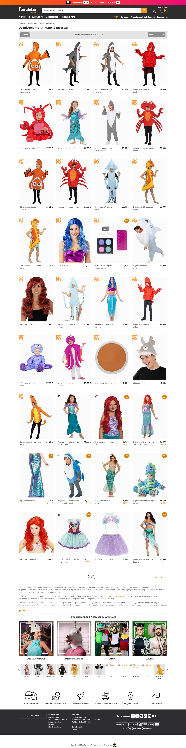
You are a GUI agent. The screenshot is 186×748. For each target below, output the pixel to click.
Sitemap (75, 729)
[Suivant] (98, 577)
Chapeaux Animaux (36, 658)
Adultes (150, 658)
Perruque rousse (26, 324)
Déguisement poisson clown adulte (28, 90)
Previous (19, 669)
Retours (51, 724)
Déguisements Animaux (47, 23)
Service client (32, 715)
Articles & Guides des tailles (57, 719)
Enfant (112, 658)
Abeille (123, 676)
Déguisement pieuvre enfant (66, 384)
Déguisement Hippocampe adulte (30, 267)
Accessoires (52, 17)
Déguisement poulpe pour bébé (30, 384)
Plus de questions (54, 727)
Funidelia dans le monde (80, 717)
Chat (62, 676)
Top (116, 17)
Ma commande (53, 717)
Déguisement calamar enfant (104, 208)
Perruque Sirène (64, 266)
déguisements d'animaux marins (117, 596)
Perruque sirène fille (28, 559)
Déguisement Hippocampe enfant (143, 208)
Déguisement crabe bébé (30, 148)
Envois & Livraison (54, 722)
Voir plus (25, 611)
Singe (147, 676)
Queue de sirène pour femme (104, 325)
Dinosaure (50, 676)
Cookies (75, 724)
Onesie (38, 676)
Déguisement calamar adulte (66, 325)
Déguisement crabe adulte (68, 207)
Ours (99, 676)
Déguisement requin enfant (103, 90)
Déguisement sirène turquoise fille (103, 502)
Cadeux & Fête (68, 17)
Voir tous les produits (159, 577)
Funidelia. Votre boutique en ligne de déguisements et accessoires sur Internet (27, 10)
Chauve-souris (135, 676)
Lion (75, 676)
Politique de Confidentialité (81, 722)
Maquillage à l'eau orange (105, 383)
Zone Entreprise (77, 727)
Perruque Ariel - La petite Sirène (105, 443)
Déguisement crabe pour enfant (143, 149)
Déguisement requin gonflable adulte (141, 267)
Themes (22, 17)
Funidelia (22, 23)
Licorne (26, 676)
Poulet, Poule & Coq (160, 677)
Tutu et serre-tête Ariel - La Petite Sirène (68, 560)
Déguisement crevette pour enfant (31, 443)
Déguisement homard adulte (142, 90)
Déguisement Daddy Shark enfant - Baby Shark (68, 502)
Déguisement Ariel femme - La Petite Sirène (143, 443)
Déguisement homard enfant (142, 325)
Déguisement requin (66, 89)
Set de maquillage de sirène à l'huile (103, 267)
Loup (111, 676)
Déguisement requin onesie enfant (103, 149)
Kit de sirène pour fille (104, 559)
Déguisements (36, 17)
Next (167, 669)
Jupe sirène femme (27, 501)
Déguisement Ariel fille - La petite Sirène (68, 443)
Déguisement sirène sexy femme (143, 560)
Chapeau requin (139, 383)
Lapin (87, 676)
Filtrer (24, 35)
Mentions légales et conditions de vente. (86, 719)
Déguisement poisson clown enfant (28, 208)
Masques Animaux (74, 658)
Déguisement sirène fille (67, 148)
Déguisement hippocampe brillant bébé (143, 502)
